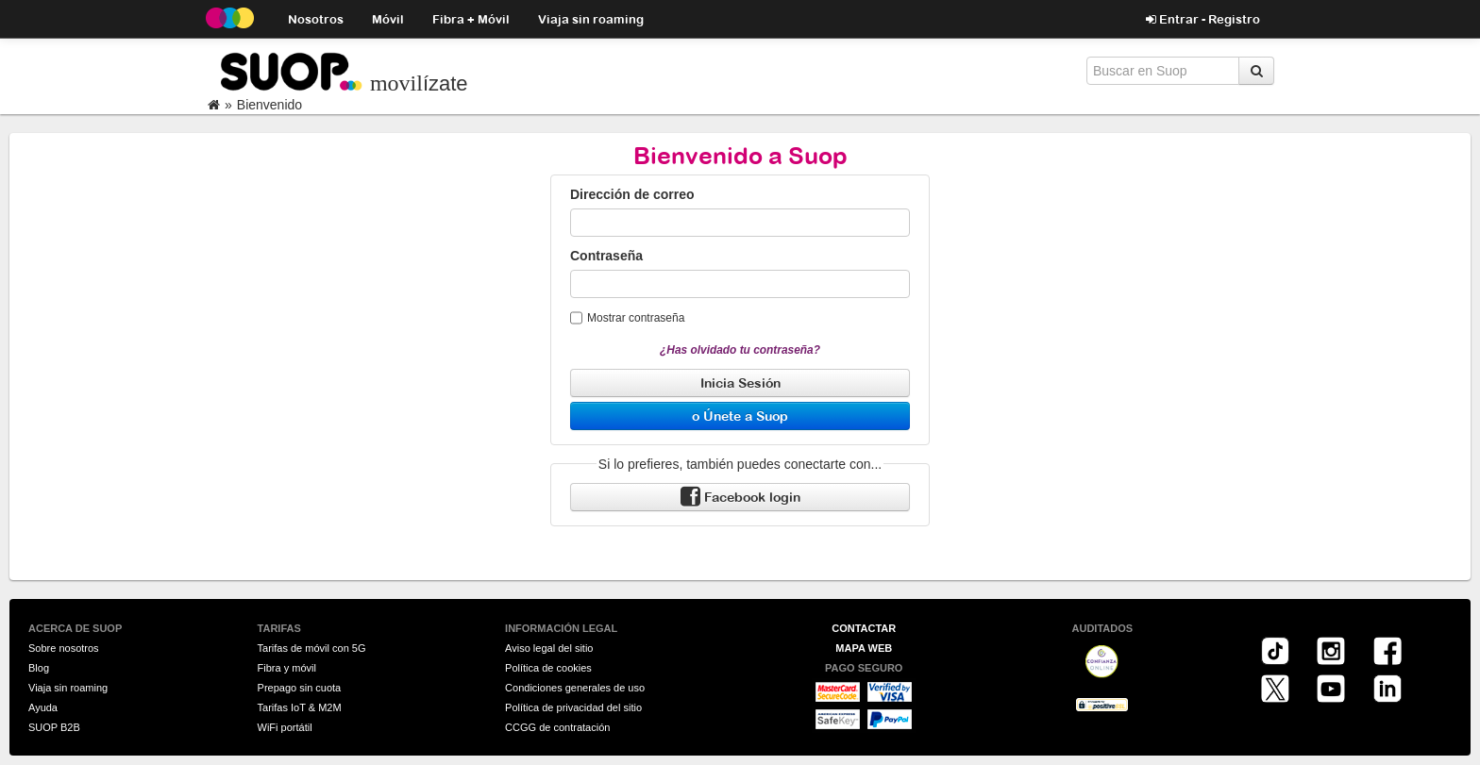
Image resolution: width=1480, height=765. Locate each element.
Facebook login (740, 497)
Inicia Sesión (740, 382)
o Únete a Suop (740, 415)
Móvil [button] (388, 18)
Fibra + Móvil (471, 18)
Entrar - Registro (1203, 18)
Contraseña (606, 255)
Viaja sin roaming (591, 18)
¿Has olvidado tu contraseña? (740, 350)
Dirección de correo (632, 194)
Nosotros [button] (316, 18)
